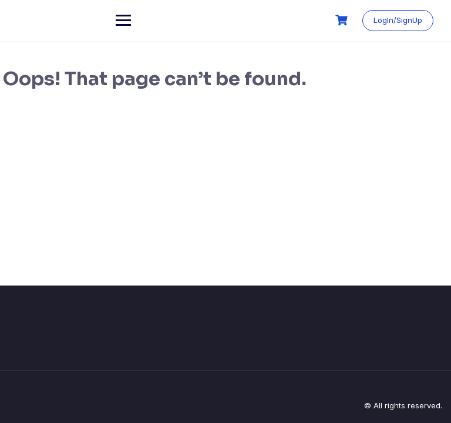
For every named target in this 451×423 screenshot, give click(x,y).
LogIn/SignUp (397, 20)
